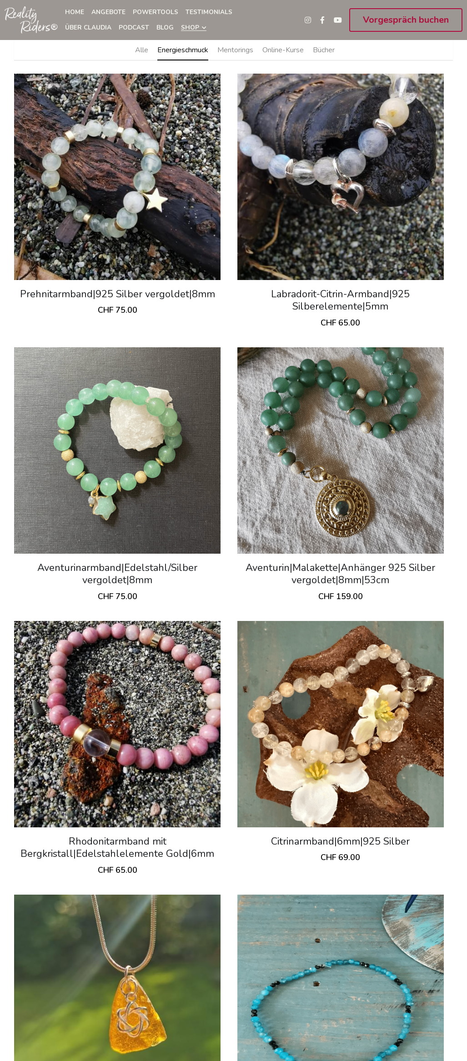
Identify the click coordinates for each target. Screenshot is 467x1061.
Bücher (324, 50)
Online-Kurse (283, 50)
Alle (141, 50)
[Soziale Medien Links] (308, 20)
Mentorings (235, 50)
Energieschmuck (182, 50)
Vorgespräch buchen (406, 20)
